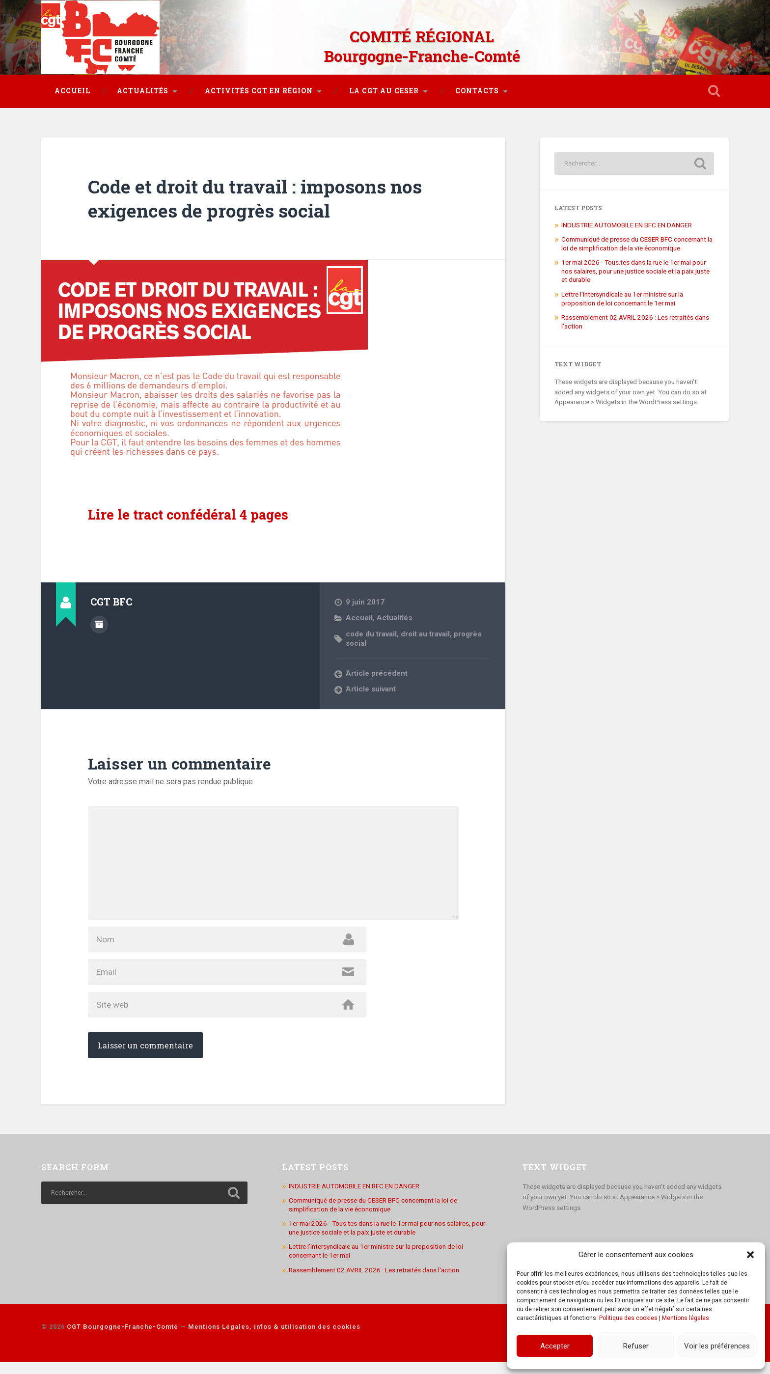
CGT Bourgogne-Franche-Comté (122, 1339)
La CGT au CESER (384, 89)
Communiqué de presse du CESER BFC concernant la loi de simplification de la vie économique (637, 243)
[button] (750, 1255)
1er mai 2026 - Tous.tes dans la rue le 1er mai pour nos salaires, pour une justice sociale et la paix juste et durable (635, 270)
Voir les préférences (717, 1346)
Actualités (142, 89)
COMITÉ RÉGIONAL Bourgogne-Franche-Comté (422, 44)
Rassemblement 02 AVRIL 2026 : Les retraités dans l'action (374, 1282)
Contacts (477, 89)
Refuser (636, 1346)
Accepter (555, 1346)
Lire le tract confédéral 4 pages (190, 513)
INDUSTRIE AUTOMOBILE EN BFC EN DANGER (626, 224)
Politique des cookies (628, 1318)
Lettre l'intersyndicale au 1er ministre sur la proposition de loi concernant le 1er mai (622, 297)
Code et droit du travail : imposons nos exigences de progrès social (267, 197)
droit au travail (427, 633)
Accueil (72, 89)
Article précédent (377, 672)
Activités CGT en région (259, 89)
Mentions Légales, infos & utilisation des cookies (274, 1339)
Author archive (99, 623)
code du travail (372, 633)
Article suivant (371, 688)
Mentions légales (685, 1318)
